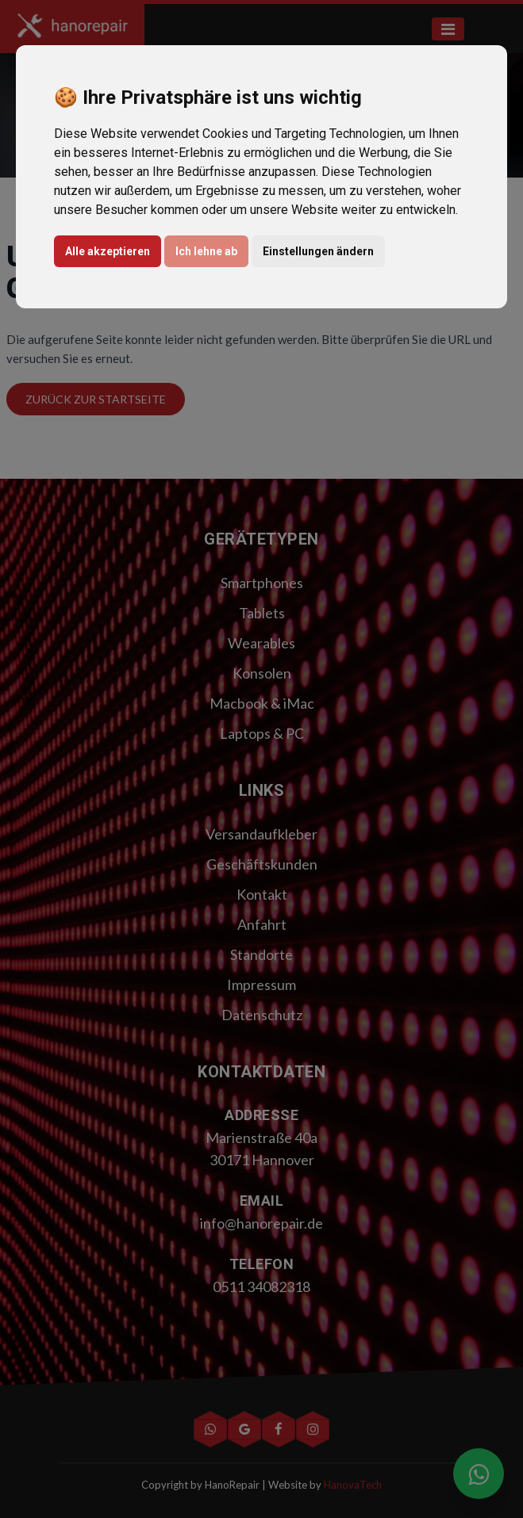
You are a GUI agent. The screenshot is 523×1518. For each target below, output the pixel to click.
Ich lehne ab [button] (206, 251)
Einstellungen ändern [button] (318, 251)
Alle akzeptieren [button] (107, 251)
